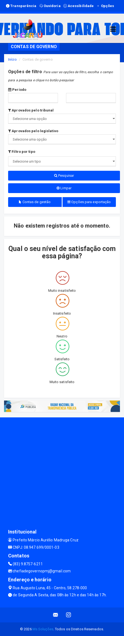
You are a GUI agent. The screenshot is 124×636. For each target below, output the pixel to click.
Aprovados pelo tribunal (31, 110)
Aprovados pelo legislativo (33, 131)
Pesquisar (64, 175)
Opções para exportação (89, 202)
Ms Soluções (42, 629)
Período (17, 90)
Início (12, 59)
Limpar (64, 188)
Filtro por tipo (21, 152)
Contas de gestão (35, 202)
